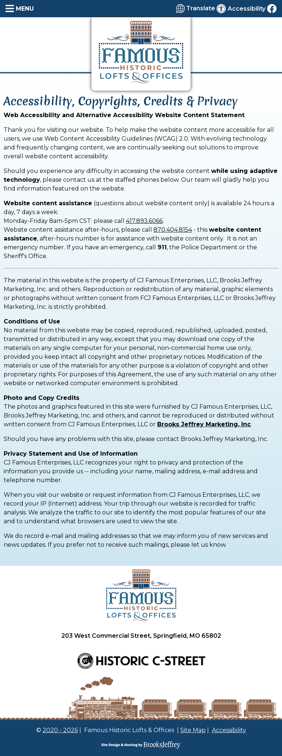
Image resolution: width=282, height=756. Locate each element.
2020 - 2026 (60, 730)
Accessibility (229, 730)
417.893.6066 (144, 220)
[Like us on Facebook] (271, 8)
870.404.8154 (172, 229)
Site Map (193, 730)
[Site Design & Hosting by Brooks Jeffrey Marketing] (141, 745)
